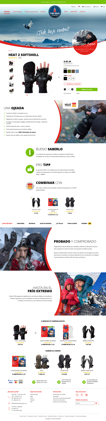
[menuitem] (96, 7)
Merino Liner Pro (88, 341)
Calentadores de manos (53, 210)
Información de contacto (59, 394)
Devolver (32, 400)
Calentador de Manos (52, 416)
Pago (31, 396)
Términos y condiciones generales (62, 398)
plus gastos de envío (68, 63)
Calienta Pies (61, 416)
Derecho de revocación (59, 400)
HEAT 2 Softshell (20, 341)
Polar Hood (69, 209)
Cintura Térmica (23, 416)
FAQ (31, 402)
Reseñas (86, 223)
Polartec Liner (36, 209)
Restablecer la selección (72, 84)
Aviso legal (56, 396)
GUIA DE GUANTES (45, 223)
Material (32, 223)
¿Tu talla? (69, 75)
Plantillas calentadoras (68, 341)
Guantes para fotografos (81, 416)
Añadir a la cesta (87, 89)
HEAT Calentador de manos (27, 132)
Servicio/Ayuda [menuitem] (86, 6)
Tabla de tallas (34, 394)
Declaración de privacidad (60, 402)
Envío (31, 398)
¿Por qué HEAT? (7, 223)
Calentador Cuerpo (42, 416)
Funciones (20, 223)
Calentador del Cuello (32, 416)
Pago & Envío (72, 223)
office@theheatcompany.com (19, 403)
